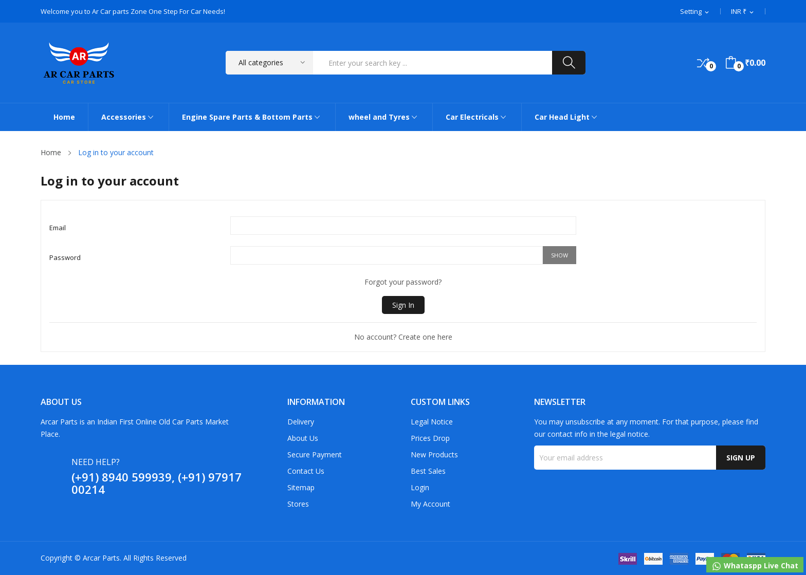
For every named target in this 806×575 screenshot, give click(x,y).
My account (430, 504)
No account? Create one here (403, 337)
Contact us (305, 471)
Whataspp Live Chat (754, 566)
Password (65, 257)
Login (420, 487)
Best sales (428, 471)
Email (57, 227)
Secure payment (314, 454)
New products (434, 454)
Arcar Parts (101, 558)
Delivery (300, 421)
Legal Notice (432, 421)
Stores (298, 504)
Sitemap (301, 487)
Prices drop (430, 438)
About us (302, 438)
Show (559, 255)
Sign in (403, 305)
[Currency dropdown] (743, 12)
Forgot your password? (403, 282)
